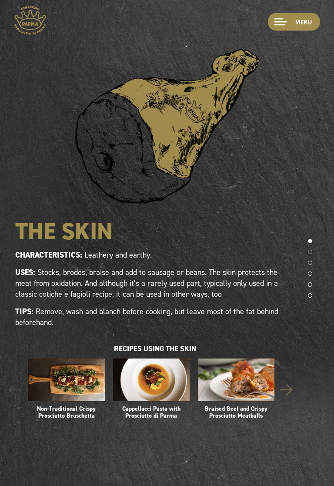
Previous (15, 390)
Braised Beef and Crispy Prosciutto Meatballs (236, 389)
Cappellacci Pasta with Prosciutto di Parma (151, 389)
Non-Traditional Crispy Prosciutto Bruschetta (66, 389)
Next (286, 390)
